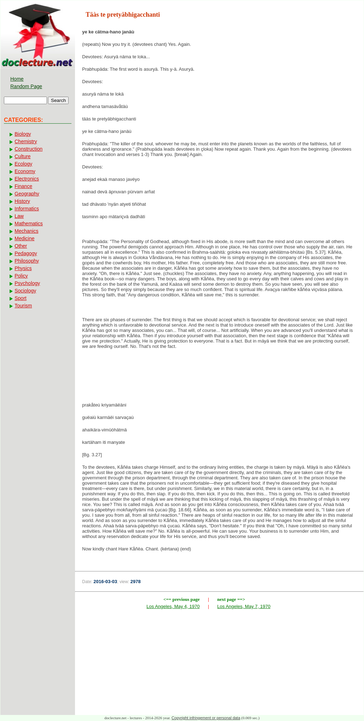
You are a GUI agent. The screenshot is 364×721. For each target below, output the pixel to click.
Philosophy (27, 261)
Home (16, 79)
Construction (29, 149)
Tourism (23, 305)
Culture (23, 156)
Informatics (27, 208)
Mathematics (29, 223)
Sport (20, 298)
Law (19, 216)
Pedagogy (26, 253)
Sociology (25, 291)
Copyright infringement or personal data (206, 718)
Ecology (23, 164)
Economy (25, 171)
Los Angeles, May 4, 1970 (173, 606)
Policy (21, 276)
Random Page (26, 86)
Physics (23, 268)
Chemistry (26, 141)
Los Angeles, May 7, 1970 (244, 606)
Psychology (27, 283)
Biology (23, 134)
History (22, 201)
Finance (23, 186)
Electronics (27, 179)
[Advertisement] (219, 378)
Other (21, 246)
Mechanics (26, 231)
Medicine (24, 238)
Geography (27, 194)
